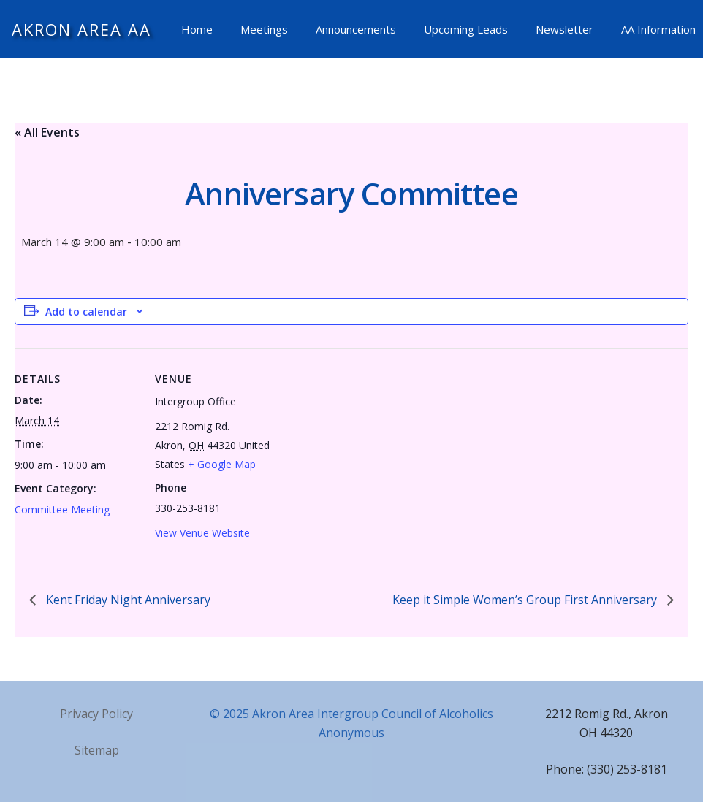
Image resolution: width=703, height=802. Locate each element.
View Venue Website (202, 533)
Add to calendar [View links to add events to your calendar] (86, 311)
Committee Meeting (62, 509)
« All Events (47, 132)
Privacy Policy (96, 714)
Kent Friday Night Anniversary (126, 600)
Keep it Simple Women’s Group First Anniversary (526, 600)
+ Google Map (222, 464)
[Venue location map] (372, 450)
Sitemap (97, 750)
